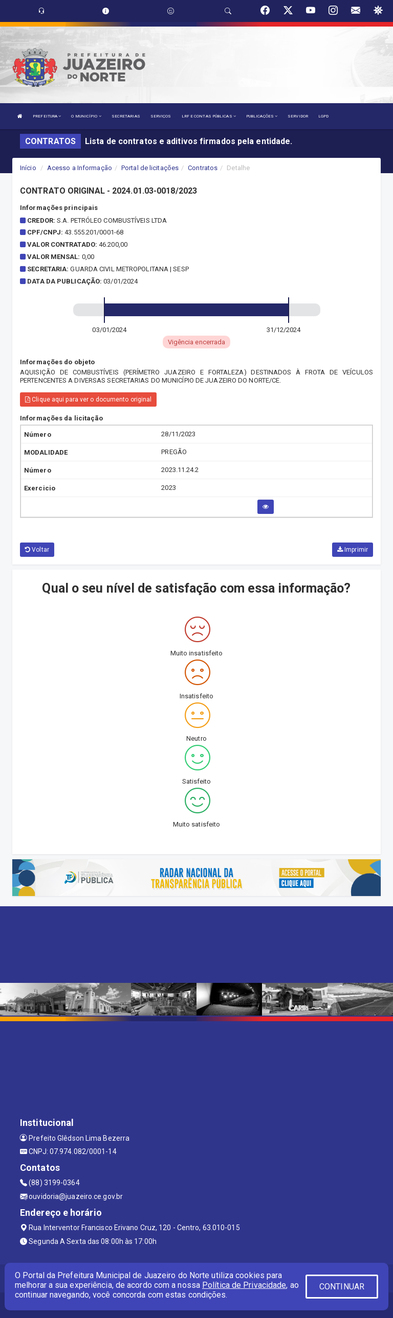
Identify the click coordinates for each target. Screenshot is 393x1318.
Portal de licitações (150, 168)
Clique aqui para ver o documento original (88, 399)
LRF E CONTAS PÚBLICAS (209, 116)
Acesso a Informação (79, 168)
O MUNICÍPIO (86, 116)
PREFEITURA (47, 116)
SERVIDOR (298, 116)
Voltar (37, 549)
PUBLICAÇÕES (261, 116)
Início (28, 168)
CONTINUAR (341, 1286)
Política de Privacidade (244, 1285)
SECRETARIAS (126, 116)
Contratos (202, 168)
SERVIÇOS (160, 116)
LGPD (323, 116)
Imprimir (352, 549)
